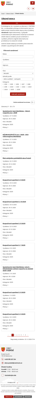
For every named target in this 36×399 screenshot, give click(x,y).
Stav (4, 71)
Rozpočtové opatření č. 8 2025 (14, 224)
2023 (29, 87)
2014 (5, 84)
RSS (25, 23)
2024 (6, 89)
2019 (5, 87)
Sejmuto (5, 65)
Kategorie (6, 82)
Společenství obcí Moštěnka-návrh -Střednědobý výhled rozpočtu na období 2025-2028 (18, 269)
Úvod (2, 13)
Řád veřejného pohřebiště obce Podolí (17, 158)
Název (5, 54)
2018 (28, 84)
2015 (11, 84)
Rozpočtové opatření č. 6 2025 (14, 292)
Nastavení (28, 396)
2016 (17, 84)
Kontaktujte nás (10, 375)
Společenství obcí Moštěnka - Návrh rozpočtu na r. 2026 (16, 112)
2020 (11, 87)
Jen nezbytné (18, 396)
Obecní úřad (10, 13)
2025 (12, 89)
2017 (23, 84)
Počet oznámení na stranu (21, 102)
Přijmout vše (8, 396)
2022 (23, 87)
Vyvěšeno (6, 60)
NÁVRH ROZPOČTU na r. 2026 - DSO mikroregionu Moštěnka (15, 135)
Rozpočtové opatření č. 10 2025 (14, 202)
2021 (17, 87)
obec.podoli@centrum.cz (13, 363)
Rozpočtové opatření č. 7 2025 (14, 245)
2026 (18, 89)
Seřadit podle (7, 76)
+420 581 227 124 (10, 359)
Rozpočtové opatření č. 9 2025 (14, 180)
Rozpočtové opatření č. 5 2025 (14, 314)
